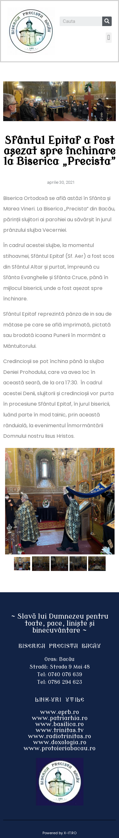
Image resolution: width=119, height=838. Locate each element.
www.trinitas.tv (60, 730)
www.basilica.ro (59, 724)
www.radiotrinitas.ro (59, 736)
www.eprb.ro (59, 712)
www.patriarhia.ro (60, 718)
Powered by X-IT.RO (59, 832)
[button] (109, 37)
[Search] (107, 21)
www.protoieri (45, 748)
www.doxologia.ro (59, 742)
